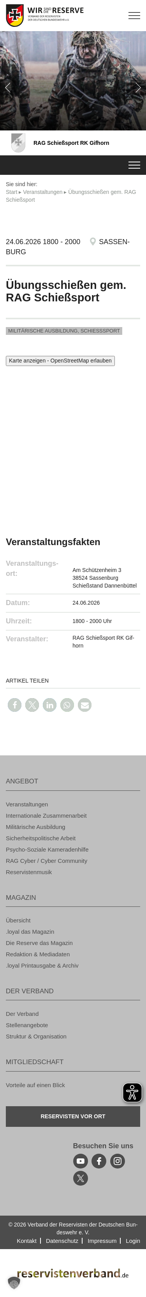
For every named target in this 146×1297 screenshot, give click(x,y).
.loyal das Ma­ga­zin (30, 931)
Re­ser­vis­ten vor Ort (72, 1116)
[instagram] (117, 1161)
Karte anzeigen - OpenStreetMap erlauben (60, 360)
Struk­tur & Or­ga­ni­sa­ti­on (36, 1036)
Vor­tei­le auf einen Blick (35, 1085)
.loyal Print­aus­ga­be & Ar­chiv (42, 965)
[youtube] (80, 1161)
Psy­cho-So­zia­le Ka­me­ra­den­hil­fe (47, 849)
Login (133, 1240)
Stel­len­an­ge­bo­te (27, 1025)
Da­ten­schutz (62, 1240)
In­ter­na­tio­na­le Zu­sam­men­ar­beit (46, 815)
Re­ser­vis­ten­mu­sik (29, 872)
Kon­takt (27, 1240)
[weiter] (138, 87)
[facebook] (98, 1161)
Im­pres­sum (102, 1240)
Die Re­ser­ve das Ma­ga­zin (39, 943)
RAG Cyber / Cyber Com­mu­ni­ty (46, 860)
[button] (14, 705)
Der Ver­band (22, 1013)
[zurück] (8, 87)
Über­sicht (18, 920)
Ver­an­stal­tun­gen (42, 192)
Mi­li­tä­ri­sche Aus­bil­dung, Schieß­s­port (64, 331)
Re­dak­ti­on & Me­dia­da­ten (38, 954)
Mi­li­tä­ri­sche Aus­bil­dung (35, 827)
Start (12, 192)
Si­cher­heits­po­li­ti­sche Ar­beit (41, 838)
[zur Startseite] (73, 15)
